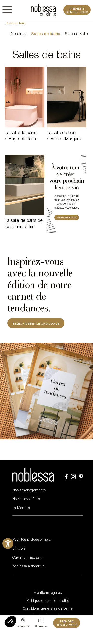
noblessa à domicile (28, 566)
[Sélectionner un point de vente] (23, 622)
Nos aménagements (29, 490)
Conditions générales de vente (48, 609)
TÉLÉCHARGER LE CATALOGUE (36, 323)
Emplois (18, 549)
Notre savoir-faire (26, 499)
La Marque (21, 508)
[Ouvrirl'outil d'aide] (7, 543)
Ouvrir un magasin (27, 558)
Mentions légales (48, 593)
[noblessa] (43, 10)
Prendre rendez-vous (77, 10)
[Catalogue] (41, 622)
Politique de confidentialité (47, 601)
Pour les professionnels (31, 540)
